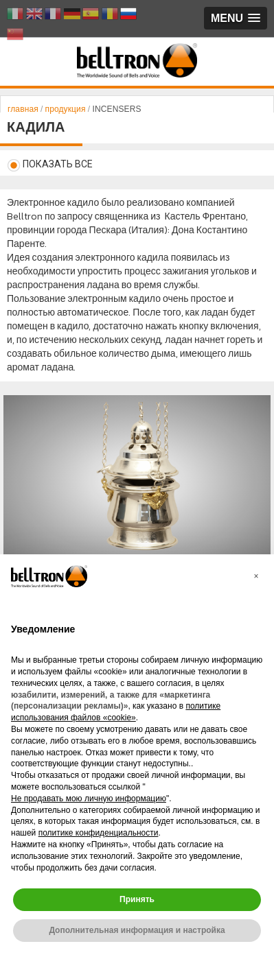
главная (24, 109)
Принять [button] (137, 899)
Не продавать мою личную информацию (88, 798)
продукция (65, 109)
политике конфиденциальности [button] (98, 833)
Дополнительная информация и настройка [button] (137, 930)
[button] (256, 576)
